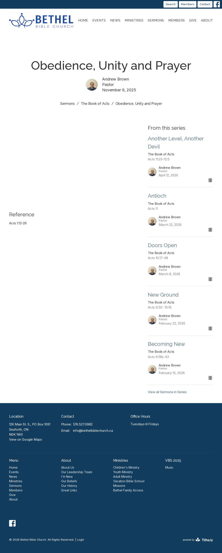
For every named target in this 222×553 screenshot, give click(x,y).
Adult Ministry (122, 476)
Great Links (69, 490)
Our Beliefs (69, 481)
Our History (69, 485)
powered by (198, 540)
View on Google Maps (25, 439)
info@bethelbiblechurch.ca (93, 430)
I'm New (67, 476)
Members (187, 4)
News (115, 20)
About (207, 20)
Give (193, 20)
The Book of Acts (95, 104)
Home (83, 20)
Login (80, 539)
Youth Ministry (123, 472)
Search (171, 4)
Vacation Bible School (128, 481)
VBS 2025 (173, 460)
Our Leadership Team (76, 472)
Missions (119, 485)
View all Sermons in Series (167, 392)
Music (169, 467)
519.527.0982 (83, 424)
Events (99, 20)
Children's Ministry (126, 467)
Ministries (134, 20)
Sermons (156, 20)
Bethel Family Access (128, 490)
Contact (205, 4)
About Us (67, 467)
